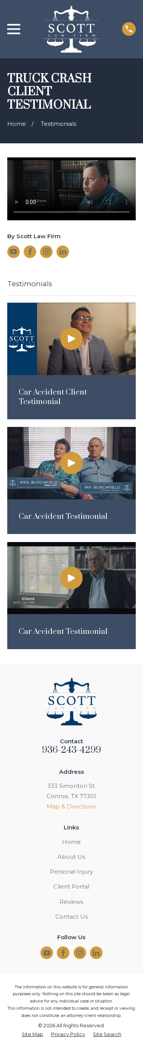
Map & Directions (71, 806)
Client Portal (71, 886)
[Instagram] (46, 251)
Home (71, 841)
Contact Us (71, 916)
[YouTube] (13, 251)
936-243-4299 (71, 750)
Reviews (71, 901)
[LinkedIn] (62, 251)
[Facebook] (30, 251)
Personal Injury (71, 871)
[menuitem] (32, 1034)
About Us (71, 856)
